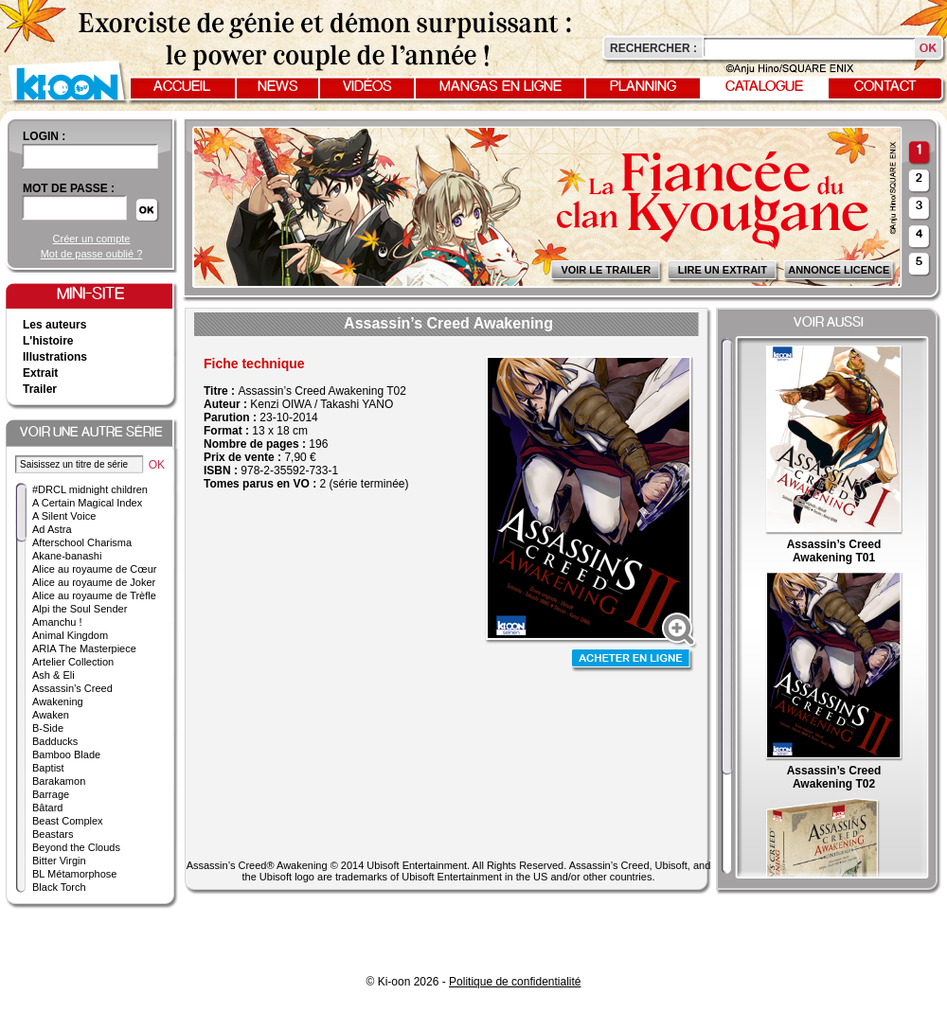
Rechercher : (653, 48)
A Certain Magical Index (87, 502)
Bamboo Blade (66, 754)
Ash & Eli (53, 675)
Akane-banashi (66, 555)
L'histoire (48, 340)
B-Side (47, 728)
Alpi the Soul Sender (79, 608)
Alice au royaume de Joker (93, 582)
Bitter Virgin (59, 860)
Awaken (50, 714)
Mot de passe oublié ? (92, 253)
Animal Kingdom (70, 635)
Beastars (52, 834)
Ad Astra (52, 529)
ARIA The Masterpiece (84, 648)
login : (44, 136)
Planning (643, 87)
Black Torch (59, 887)
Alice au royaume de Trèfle (94, 595)
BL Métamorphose (74, 873)
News (278, 87)
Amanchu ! (57, 622)
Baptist (48, 767)
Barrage (50, 794)
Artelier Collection (73, 661)
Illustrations (55, 357)
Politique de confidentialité (515, 981)
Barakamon (58, 781)
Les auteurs (54, 324)
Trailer (40, 389)
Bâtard (47, 807)
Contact (885, 87)
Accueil (181, 87)
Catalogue (764, 87)
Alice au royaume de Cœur (94, 569)
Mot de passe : (69, 188)
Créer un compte (92, 238)
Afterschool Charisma (82, 542)
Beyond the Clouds (76, 847)
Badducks (55, 741)
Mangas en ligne (500, 87)
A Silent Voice (64, 516)
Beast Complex (67, 820)
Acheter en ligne (632, 660)
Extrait (40, 373)
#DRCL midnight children (90, 489)
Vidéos (367, 87)
